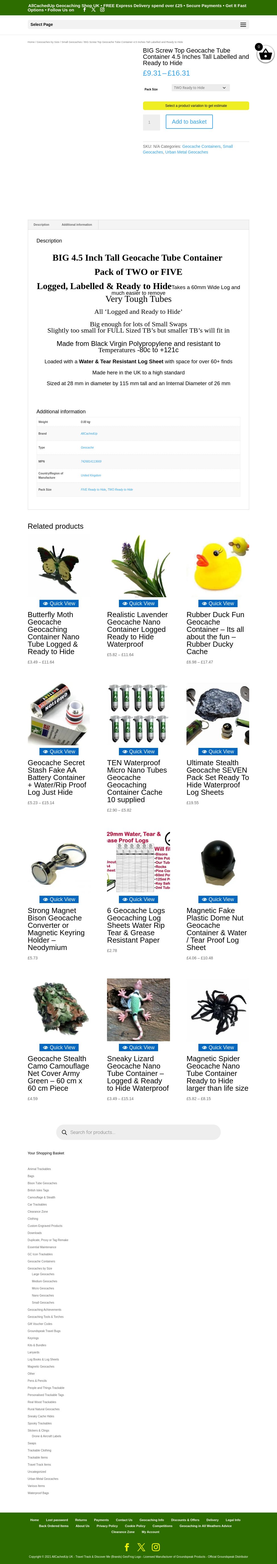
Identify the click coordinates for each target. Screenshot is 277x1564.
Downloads (35, 1233)
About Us (83, 1526)
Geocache (87, 447)
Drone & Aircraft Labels (46, 1436)
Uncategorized (37, 1471)
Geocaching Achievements (44, 1309)
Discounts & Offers (185, 1520)
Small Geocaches (72, 42)
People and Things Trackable (46, 1387)
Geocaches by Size (48, 42)
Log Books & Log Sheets (43, 1359)
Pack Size (151, 89)
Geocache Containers (201, 146)
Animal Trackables (39, 1169)
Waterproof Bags (38, 1493)
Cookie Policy (135, 1526)
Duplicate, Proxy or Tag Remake (48, 1240)
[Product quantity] (151, 122)
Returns (81, 1520)
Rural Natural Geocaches (44, 1409)
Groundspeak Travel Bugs (44, 1331)
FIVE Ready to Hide (93, 489)
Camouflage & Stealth (41, 1197)
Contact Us (124, 1520)
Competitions (162, 1526)
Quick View (59, 603)
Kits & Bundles (37, 1345)
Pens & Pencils (37, 1380)
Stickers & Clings (38, 1430)
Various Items (36, 1486)
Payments (101, 1520)
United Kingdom (91, 475)
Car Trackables (37, 1204)
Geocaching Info (152, 1520)
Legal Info (233, 1520)
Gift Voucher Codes (40, 1324)
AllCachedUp (89, 433)
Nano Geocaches (43, 1295)
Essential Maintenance (42, 1247)
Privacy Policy (107, 1526)
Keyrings (33, 1338)
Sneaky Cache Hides (41, 1416)
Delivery (213, 1520)
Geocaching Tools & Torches (46, 1316)
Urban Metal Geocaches (186, 152)
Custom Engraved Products (45, 1225)
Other (31, 1373)
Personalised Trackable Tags (46, 1395)
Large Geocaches (43, 1274)
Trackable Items (38, 1457)
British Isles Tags (38, 1190)
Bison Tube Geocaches (42, 1183)
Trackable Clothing (39, 1450)
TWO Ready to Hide (120, 489)
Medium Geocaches (44, 1281)
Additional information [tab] (77, 224)
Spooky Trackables (40, 1423)
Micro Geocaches (43, 1288)
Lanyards (33, 1352)
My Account (151, 1532)
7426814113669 (91, 461)
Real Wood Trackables (42, 1402)
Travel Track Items (39, 1464)
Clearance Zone (38, 1211)
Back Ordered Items (54, 1526)
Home (31, 42)
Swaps (32, 1443)
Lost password (57, 1520)
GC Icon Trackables (40, 1254)
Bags (31, 1176)
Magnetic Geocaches (41, 1366)
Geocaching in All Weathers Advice (206, 1526)
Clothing (33, 1218)
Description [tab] (41, 224)
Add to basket (189, 122)
